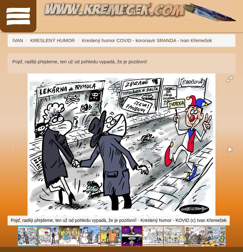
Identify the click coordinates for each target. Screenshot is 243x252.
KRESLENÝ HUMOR (52, 40)
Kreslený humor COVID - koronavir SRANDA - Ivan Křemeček (147, 40)
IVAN (17, 40)
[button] (230, 79)
